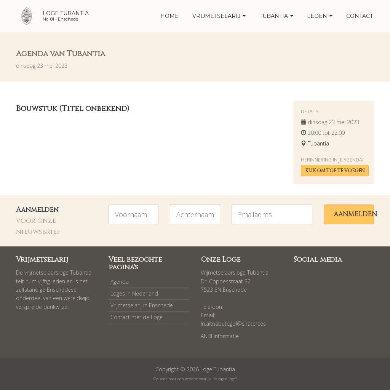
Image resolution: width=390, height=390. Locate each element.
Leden (319, 16)
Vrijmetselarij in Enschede (141, 305)
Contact (359, 16)
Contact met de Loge (136, 317)
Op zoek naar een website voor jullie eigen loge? (195, 378)
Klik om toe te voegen (334, 171)
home (169, 16)
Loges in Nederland (134, 293)
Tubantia (276, 16)
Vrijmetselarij (219, 16)
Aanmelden (354, 214)
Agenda (119, 281)
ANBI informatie (220, 336)
